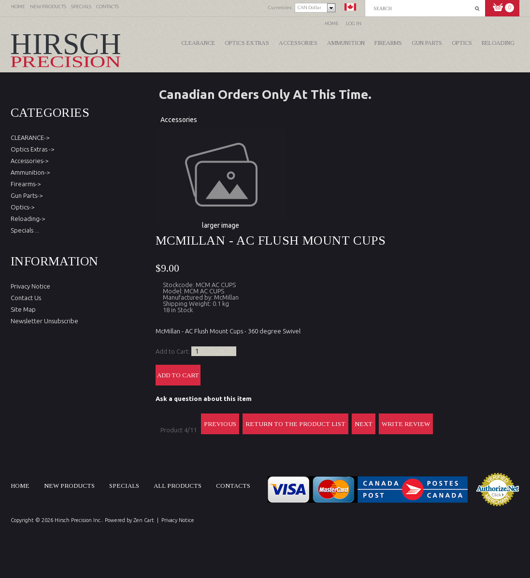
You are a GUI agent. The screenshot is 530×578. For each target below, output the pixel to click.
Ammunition (346, 43)
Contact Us (26, 297)
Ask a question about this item (204, 398)
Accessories (298, 43)
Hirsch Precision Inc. (78, 520)
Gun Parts (427, 43)
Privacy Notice (30, 286)
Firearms (388, 43)
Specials (124, 485)
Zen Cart (143, 520)
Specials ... (25, 230)
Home (332, 23)
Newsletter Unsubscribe (44, 320)
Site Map (23, 309)
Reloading (498, 43)
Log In (353, 23)
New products (69, 485)
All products (177, 485)
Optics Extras (247, 43)
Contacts (233, 485)
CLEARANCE (198, 43)
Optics (462, 43)
